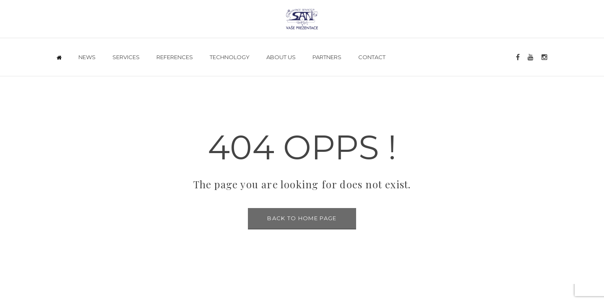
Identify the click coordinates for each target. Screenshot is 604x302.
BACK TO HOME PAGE (301, 218)
